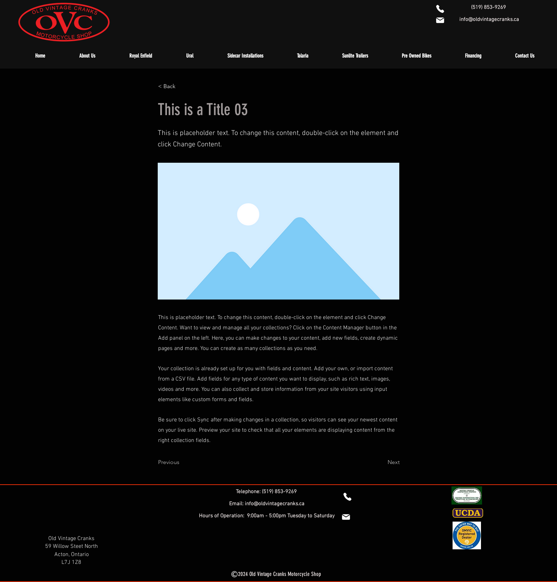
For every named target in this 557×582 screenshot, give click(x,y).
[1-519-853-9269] (440, 9)
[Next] (382, 462)
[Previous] (181, 462)
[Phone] (347, 496)
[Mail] (346, 517)
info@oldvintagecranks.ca (489, 19)
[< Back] (181, 86)
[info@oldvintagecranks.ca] (440, 20)
